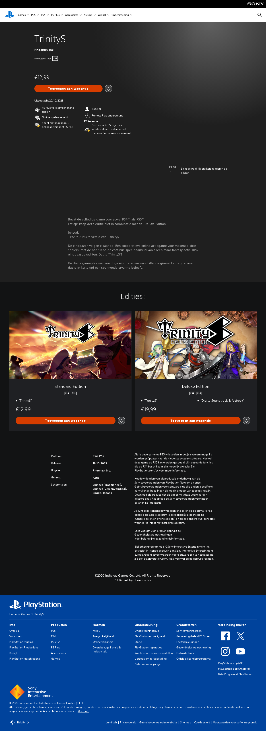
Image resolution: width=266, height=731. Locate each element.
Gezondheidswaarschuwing (193, 647)
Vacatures (15, 636)
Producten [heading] (59, 625)
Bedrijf (13, 653)
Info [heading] (12, 625)
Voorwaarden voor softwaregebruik (235, 722)
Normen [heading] (99, 625)
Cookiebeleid (202, 722)
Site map (185, 722)
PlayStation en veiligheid (150, 636)
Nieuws (88, 15)
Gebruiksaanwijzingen (148, 664)
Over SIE (14, 631)
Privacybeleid (128, 722)
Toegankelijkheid (103, 636)
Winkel (102, 15)
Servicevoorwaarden (189, 631)
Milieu (96, 631)
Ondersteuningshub (147, 631)
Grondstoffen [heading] (186, 625)
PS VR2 (55, 642)
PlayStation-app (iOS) (231, 663)
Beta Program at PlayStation (235, 674)
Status (138, 642)
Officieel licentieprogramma (193, 658)
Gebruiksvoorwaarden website (158, 722)
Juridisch (111, 722)
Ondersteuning (120, 15)
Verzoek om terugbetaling (151, 658)
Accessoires (71, 15)
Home (13, 614)
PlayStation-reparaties (148, 647)
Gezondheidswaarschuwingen (153, 534)
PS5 (33, 15)
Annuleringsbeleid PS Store (193, 636)
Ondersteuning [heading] (146, 625)
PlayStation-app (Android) (234, 669)
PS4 (43, 15)
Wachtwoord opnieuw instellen (154, 653)
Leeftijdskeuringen (187, 642)
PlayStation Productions (23, 647)
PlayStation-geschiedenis (25, 658)
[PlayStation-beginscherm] (9, 15)
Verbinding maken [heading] (232, 625)
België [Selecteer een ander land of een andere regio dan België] (19, 722)
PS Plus (55, 15)
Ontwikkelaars (185, 653)
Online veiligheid (103, 642)
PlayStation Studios (21, 642)
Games (22, 15)
